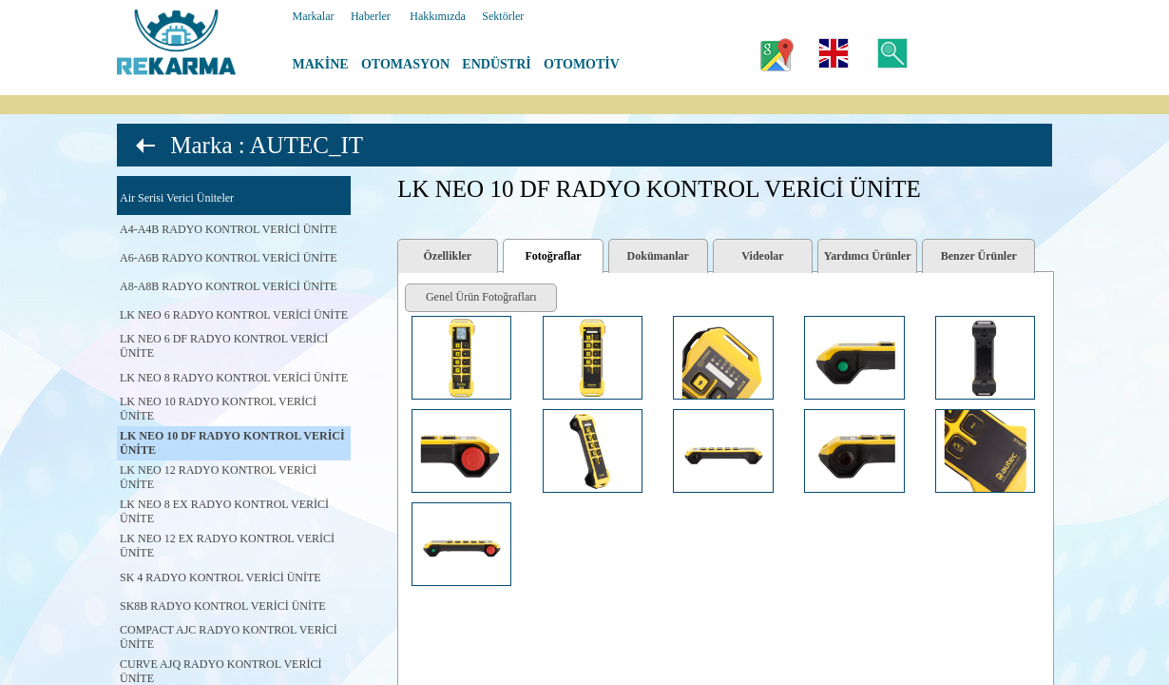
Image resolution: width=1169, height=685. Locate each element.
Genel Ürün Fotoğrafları (481, 296)
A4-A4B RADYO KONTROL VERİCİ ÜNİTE (228, 229)
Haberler (371, 16)
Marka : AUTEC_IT (266, 145)
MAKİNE (321, 64)
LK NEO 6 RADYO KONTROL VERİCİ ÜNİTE (234, 315)
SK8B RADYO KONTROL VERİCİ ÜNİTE (223, 606)
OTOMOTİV (582, 64)
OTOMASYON (405, 64)
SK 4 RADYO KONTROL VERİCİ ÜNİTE (220, 577)
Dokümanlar (658, 256)
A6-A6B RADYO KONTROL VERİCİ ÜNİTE (228, 257)
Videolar (762, 256)
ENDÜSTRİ (496, 64)
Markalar (314, 16)
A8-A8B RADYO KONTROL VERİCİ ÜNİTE (228, 286)
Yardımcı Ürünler (867, 256)
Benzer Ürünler (979, 256)
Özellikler (448, 256)
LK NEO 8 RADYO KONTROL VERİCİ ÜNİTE (234, 377)
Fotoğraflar (553, 256)
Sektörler (503, 16)
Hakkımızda (438, 16)
